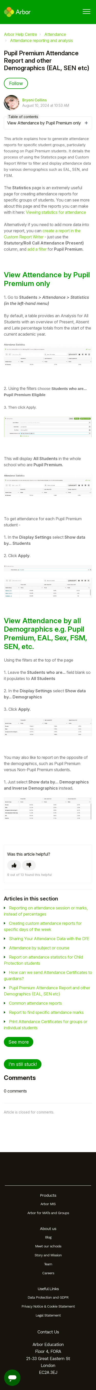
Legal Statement (48, 1315)
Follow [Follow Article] (16, 83)
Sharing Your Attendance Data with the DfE (49, 938)
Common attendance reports (35, 1003)
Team (48, 1264)
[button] (86, 11)
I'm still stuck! (22, 1064)
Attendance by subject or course (39, 947)
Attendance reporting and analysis (41, 40)
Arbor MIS (48, 1204)
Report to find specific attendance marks (46, 1012)
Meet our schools (48, 1246)
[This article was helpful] (14, 865)
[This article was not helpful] (29, 865)
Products (48, 1195)
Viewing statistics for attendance (56, 212)
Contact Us (48, 1331)
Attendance (55, 34)
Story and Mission (48, 1255)
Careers (48, 1273)
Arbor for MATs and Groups (48, 1213)
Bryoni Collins (34, 100)
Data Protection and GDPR (48, 1297)
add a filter (37, 249)
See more (18, 1042)
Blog (48, 1237)
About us (48, 1228)
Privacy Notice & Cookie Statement (48, 1306)
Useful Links (48, 1288)
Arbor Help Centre (20, 34)
